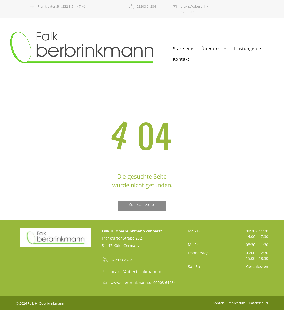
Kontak (218, 303)
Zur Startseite (142, 204)
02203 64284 (164, 282)
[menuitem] (182, 48)
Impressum (236, 303)
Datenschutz (258, 303)
